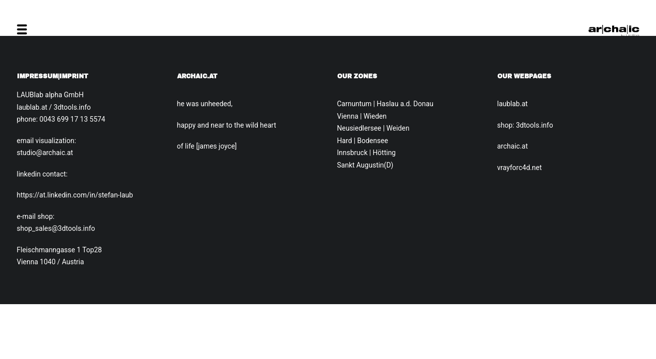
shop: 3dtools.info (525, 125)
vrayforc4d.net (519, 168)
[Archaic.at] (613, 29)
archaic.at (512, 146)
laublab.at (512, 104)
